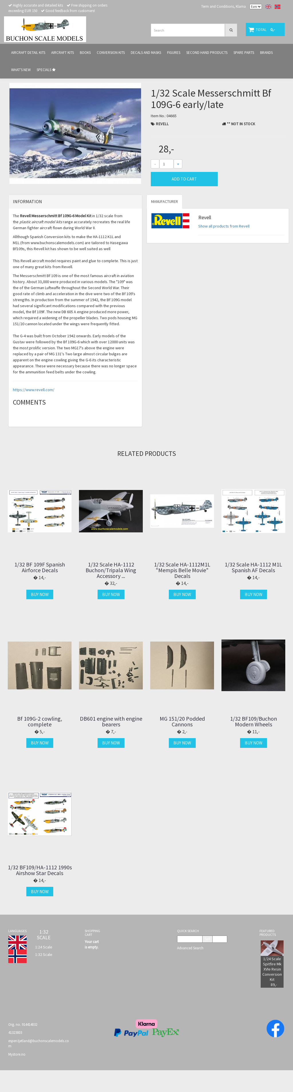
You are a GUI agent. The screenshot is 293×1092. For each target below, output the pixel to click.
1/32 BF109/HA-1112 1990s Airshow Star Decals (40, 892)
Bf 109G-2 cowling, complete (39, 743)
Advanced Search (190, 969)
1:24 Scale (43, 968)
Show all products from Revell (224, 247)
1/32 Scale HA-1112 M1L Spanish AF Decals (253, 589)
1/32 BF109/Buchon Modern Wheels (253, 743)
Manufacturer (164, 223)
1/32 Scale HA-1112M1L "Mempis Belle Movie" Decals (182, 592)
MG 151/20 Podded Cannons (182, 743)
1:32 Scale (43, 976)
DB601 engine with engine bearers (111, 743)
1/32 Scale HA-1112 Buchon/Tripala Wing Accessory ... (111, 592)
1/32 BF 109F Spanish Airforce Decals (39, 589)
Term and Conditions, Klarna (223, 6)
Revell (162, 123)
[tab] (75, 224)
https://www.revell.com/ (33, 411)
